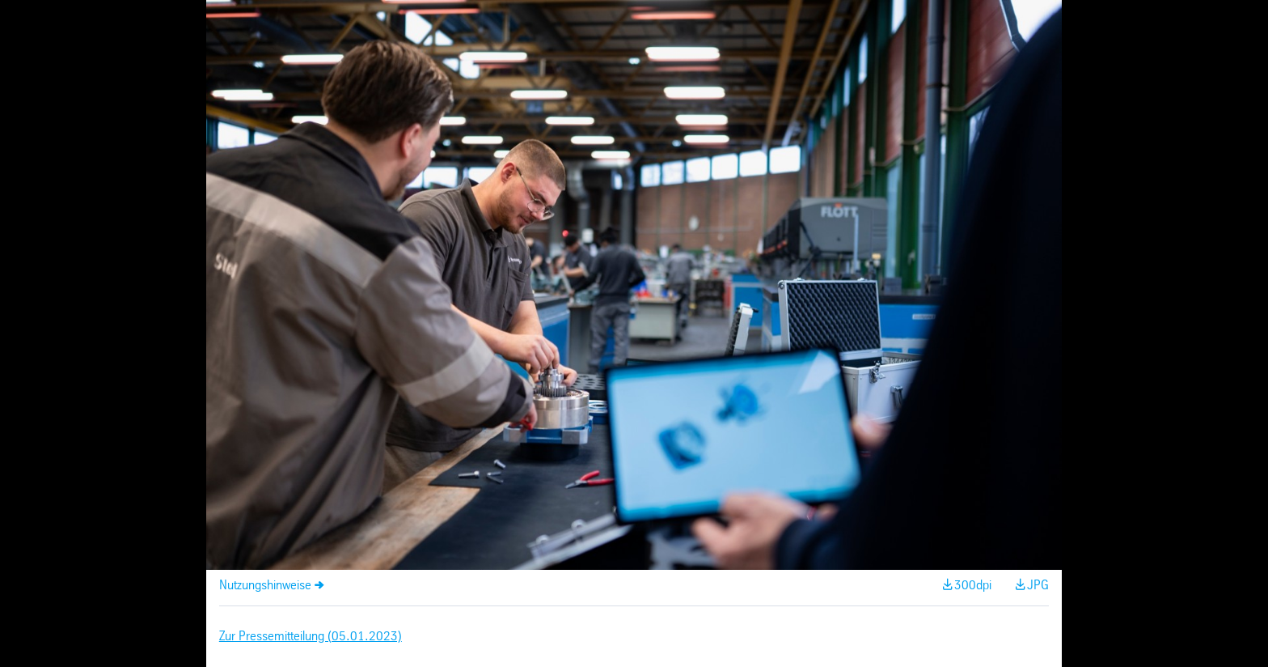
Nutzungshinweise (265, 586)
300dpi (972, 586)
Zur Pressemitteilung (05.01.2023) (310, 637)
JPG (1038, 586)
